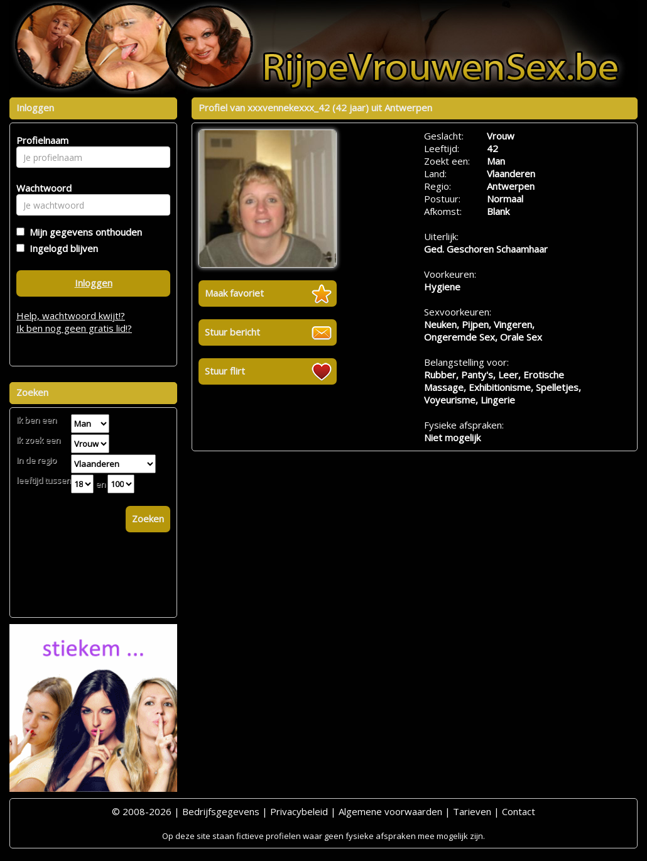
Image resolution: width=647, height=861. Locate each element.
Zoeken (148, 518)
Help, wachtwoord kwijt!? (70, 315)
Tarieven (472, 811)
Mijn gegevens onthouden (83, 232)
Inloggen (93, 283)
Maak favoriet (234, 293)
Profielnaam (40, 140)
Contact (518, 811)
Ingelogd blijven (61, 248)
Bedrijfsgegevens (220, 811)
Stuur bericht (232, 332)
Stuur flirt (225, 371)
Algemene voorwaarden (390, 811)
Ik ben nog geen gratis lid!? (74, 328)
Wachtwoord (40, 188)
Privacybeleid (299, 811)
